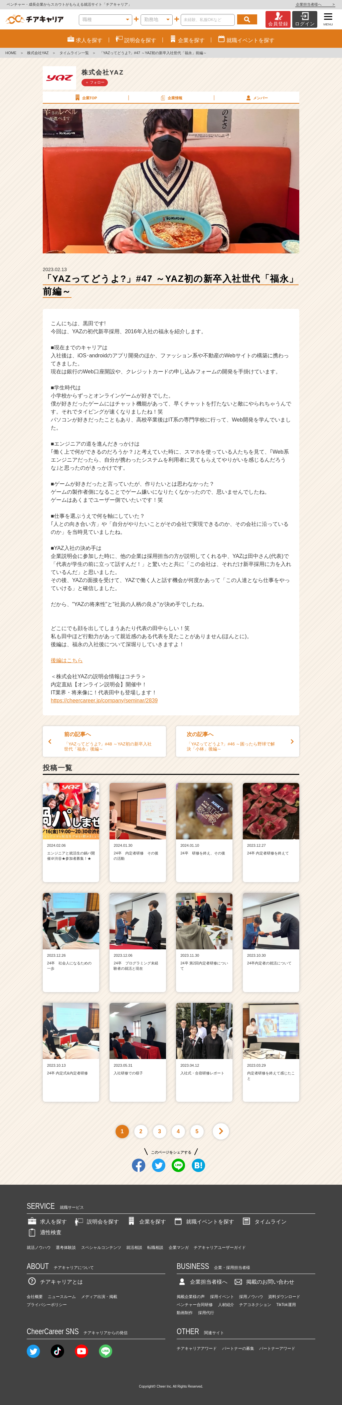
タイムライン (264, 1221)
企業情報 (170, 98)
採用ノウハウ (251, 1296)
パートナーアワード (277, 1348)
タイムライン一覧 (74, 53)
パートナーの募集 (238, 1348)
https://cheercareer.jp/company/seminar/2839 (104, 700)
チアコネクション (255, 1304)
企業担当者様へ (315, 4)
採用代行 (206, 1312)
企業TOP (85, 98)
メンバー (256, 98)
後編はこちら (67, 660)
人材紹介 (226, 1304)
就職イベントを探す (203, 1221)
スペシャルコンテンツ (101, 1247)
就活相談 (134, 1247)
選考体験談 (66, 1247)
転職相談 (155, 1247)
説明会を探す (96, 1221)
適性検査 (44, 1232)
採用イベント (222, 1296)
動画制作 (185, 1312)
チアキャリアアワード (197, 1348)
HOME (10, 53)
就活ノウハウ (39, 1247)
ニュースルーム (62, 1296)
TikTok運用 (286, 1304)
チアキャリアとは (55, 1282)
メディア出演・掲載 (99, 1296)
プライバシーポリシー (47, 1304)
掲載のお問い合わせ (263, 1282)
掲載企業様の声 (191, 1296)
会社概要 (35, 1296)
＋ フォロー (95, 82)
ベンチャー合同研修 (195, 1304)
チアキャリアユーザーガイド (220, 1247)
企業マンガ (179, 1247)
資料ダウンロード (284, 1296)
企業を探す (146, 1221)
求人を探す (47, 1221)
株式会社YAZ (38, 53)
